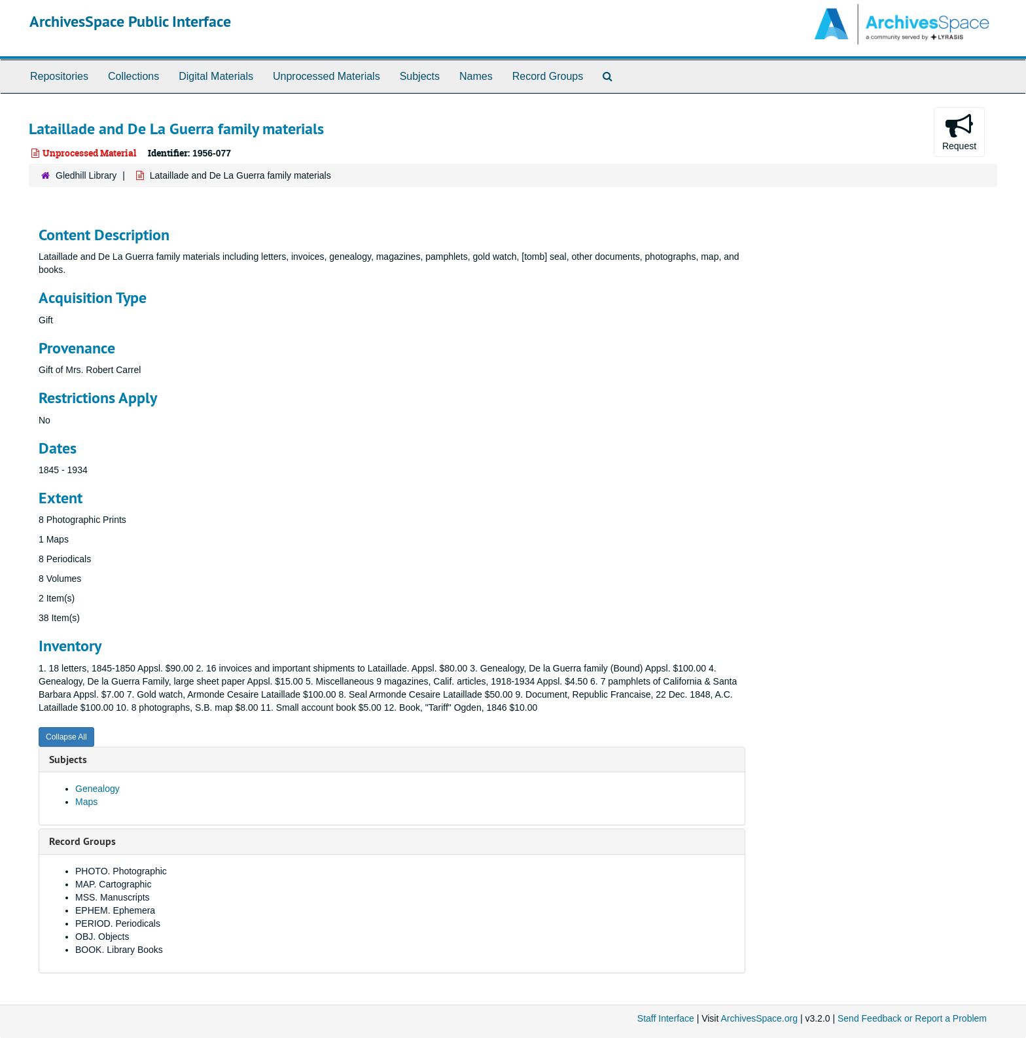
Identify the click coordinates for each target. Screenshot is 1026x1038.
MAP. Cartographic (113, 884)
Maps (86, 801)
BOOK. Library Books (119, 949)
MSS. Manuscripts (112, 897)
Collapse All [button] (66, 737)
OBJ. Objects (102, 936)
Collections (133, 76)
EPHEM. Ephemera (115, 910)
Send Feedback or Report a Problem (912, 1018)
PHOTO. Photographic (121, 871)
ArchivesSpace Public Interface (130, 21)
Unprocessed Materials (326, 76)
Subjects (420, 76)
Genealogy (97, 788)
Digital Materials (216, 76)
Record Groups (548, 76)
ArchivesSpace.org (759, 1018)
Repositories (59, 76)
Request (959, 131)
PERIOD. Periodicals (117, 923)
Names (476, 76)
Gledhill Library (86, 175)
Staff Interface (665, 1018)
